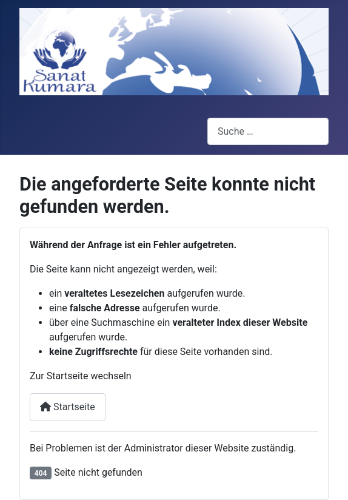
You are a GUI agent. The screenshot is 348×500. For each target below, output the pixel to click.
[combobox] (268, 131)
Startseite (67, 407)
